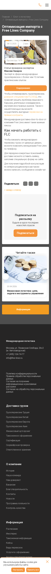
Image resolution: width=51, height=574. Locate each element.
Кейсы (9, 543)
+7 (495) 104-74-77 (15, 354)
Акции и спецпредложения (19, 557)
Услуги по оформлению (17, 552)
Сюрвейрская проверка (18, 445)
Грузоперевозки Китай (17, 417)
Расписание (12, 529)
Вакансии (10, 484)
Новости (10, 498)
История (10, 470)
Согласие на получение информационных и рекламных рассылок (21, 384)
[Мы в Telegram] (31, 183)
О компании (13, 464)
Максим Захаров (13, 71)
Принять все (33, 570)
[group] (25, 276)
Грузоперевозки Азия (16, 426)
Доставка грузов (17, 405)
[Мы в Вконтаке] (25, 183)
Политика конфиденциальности (21, 373)
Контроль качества (15, 508)
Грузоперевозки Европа (18, 421)
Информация (23, 309)
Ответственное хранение (18, 449)
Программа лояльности (18, 503)
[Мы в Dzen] (36, 183)
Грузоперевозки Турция (17, 412)
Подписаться (25, 233)
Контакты (11, 494)
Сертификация (13, 440)
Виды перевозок (14, 547)
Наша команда (13, 475)
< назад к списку (12, 190)
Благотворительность (17, 489)
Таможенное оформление (19, 435)
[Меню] (46, 5)
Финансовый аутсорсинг (18, 431)
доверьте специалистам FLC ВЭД (20, 96)
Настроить (18, 570)
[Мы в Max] (14, 366)
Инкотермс (11, 533)
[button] (5, 276)
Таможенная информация (19, 538)
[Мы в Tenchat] (30, 366)
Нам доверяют (13, 480)
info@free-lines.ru (14, 358)
